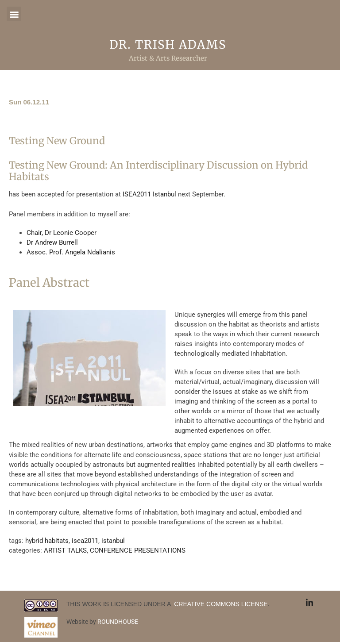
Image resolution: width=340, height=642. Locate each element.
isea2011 (85, 541)
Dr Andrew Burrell (52, 242)
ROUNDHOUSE (117, 621)
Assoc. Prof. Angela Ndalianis (71, 252)
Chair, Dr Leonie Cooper (62, 233)
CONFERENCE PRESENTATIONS (137, 550)
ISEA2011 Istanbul (149, 194)
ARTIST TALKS (65, 550)
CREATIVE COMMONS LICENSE (219, 603)
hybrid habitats (47, 541)
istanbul (113, 541)
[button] (14, 14)
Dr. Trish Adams (167, 44)
